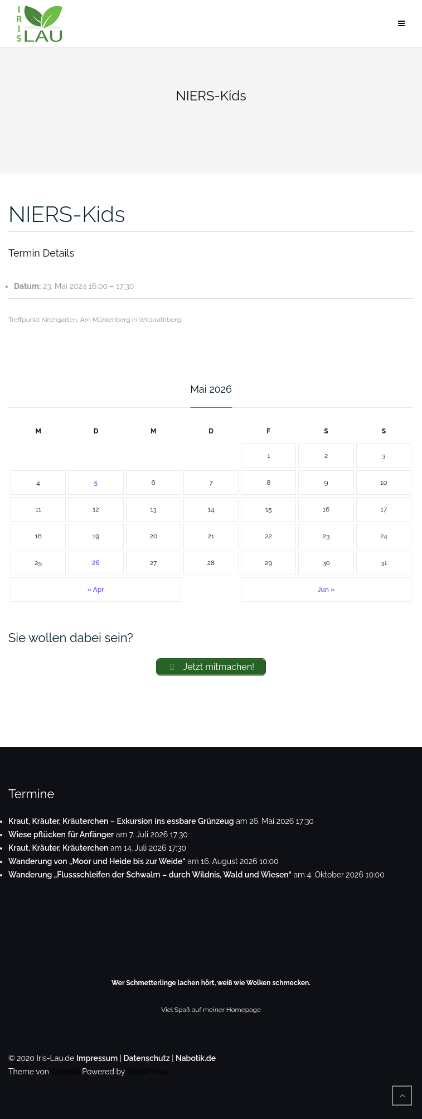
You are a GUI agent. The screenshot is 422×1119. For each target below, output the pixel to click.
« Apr (96, 590)
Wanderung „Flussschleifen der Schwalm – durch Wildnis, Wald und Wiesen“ (150, 874)
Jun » (326, 590)
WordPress (147, 1071)
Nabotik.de (196, 1058)
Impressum (97, 1058)
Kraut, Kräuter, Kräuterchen (58, 847)
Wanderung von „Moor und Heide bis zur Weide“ (97, 861)
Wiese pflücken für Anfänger (61, 834)
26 (96, 563)
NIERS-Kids (66, 214)
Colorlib (65, 1071)
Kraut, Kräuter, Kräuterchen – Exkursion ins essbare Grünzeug (121, 821)
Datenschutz (147, 1058)
